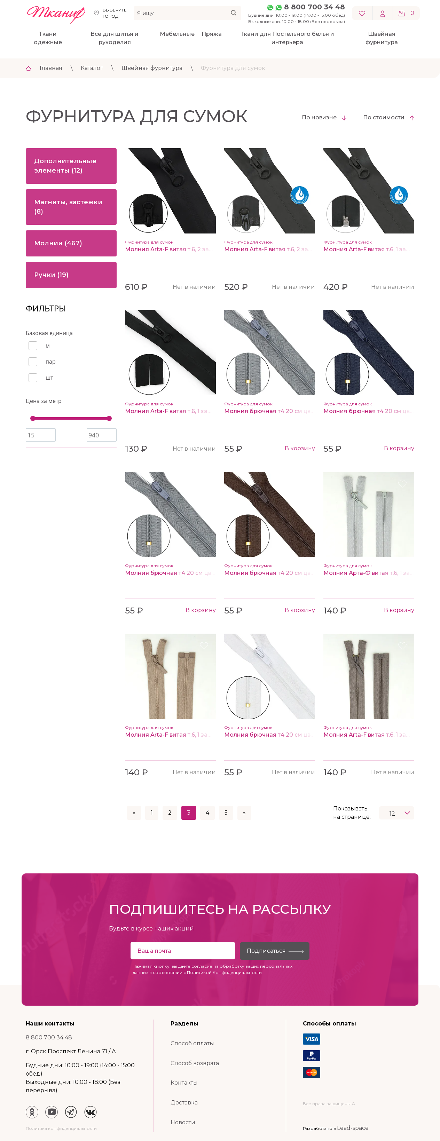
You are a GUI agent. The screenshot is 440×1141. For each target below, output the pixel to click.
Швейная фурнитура (382, 38)
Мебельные (177, 34)
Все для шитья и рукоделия (115, 38)
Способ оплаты (192, 1043)
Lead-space (353, 1128)
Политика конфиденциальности (61, 1128)
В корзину (300, 448)
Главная (51, 68)
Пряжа (212, 34)
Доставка (184, 1102)
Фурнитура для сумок (233, 68)
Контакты (184, 1082)
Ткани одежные (48, 38)
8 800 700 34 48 (314, 7)
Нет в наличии (194, 287)
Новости (183, 1122)
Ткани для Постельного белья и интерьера (287, 38)
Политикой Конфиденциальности (224, 972)
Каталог (92, 68)
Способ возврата (195, 1063)
